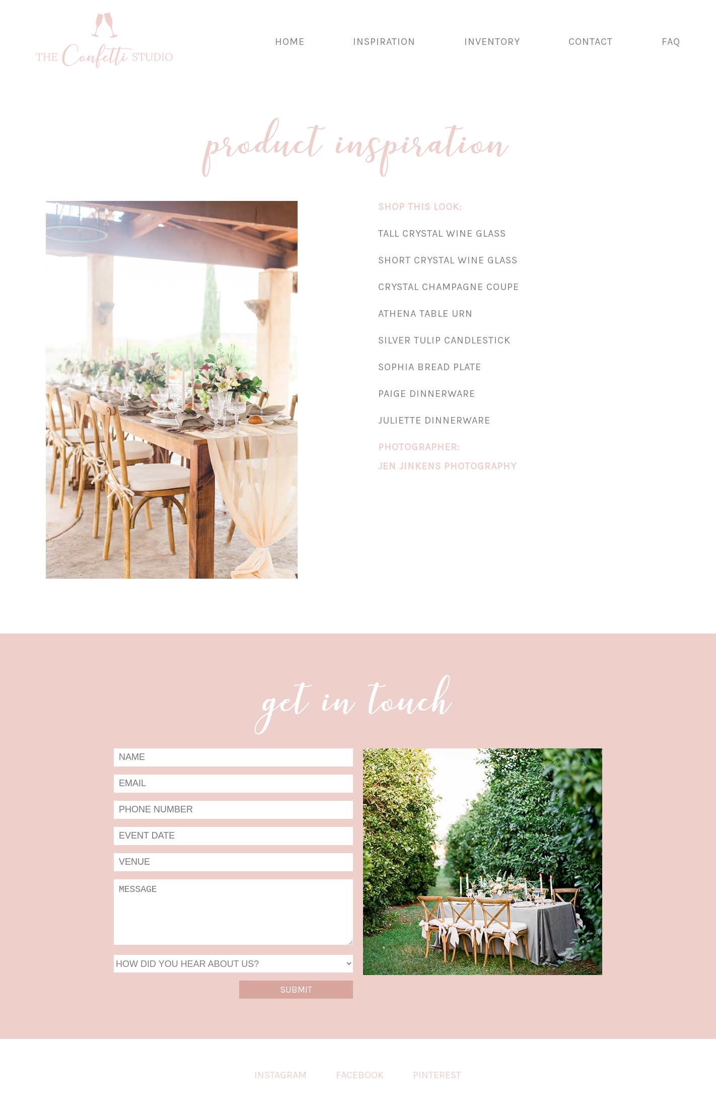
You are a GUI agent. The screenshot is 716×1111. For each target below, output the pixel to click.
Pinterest (437, 1075)
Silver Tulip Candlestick (444, 340)
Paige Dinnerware (426, 393)
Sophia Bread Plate (429, 367)
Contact (590, 41)
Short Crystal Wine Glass (448, 260)
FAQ (671, 41)
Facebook (360, 1075)
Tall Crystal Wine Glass (442, 233)
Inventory (492, 41)
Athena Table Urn (425, 313)
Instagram (280, 1075)
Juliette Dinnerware (434, 420)
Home (290, 41)
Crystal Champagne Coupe (448, 287)
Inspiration (384, 41)
